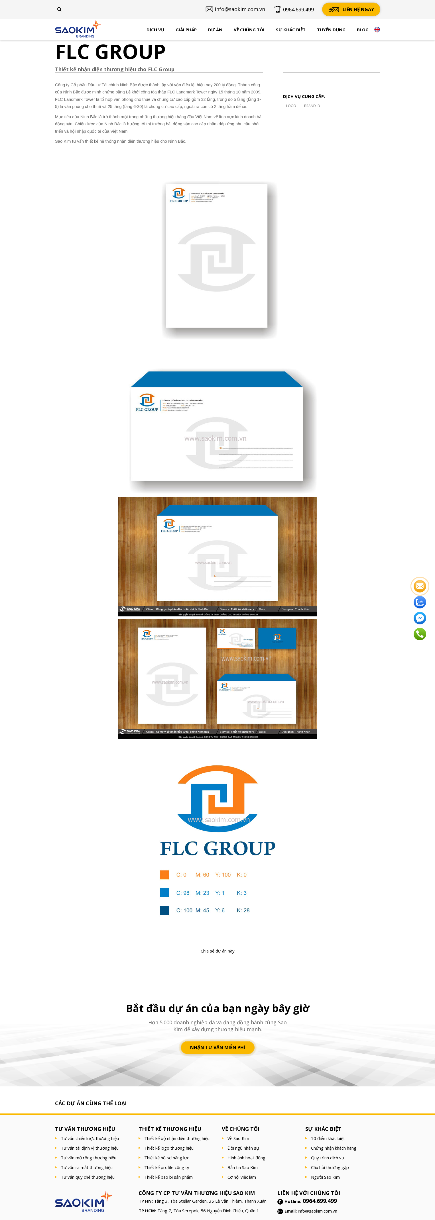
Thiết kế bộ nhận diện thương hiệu (177, 1138)
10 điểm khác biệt (328, 1138)
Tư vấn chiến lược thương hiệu (90, 1138)
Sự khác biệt (291, 29)
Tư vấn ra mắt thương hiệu (87, 1167)
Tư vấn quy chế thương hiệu (88, 1177)
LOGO (291, 105)
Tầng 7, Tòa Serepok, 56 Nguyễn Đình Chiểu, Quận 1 (208, 1210)
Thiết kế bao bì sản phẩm (168, 1177)
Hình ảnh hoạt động (246, 1157)
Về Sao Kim (238, 1138)
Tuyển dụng (331, 29)
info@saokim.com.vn (317, 1211)
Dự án (215, 29)
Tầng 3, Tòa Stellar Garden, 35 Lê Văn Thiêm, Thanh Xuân (210, 1201)
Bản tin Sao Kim (242, 1167)
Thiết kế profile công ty (166, 1167)
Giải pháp (186, 29)
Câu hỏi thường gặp (330, 1167)
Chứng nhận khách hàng (333, 1148)
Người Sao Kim (325, 1177)
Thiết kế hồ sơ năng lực (166, 1157)
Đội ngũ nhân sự (243, 1148)
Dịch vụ (155, 29)
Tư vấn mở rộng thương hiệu (88, 1157)
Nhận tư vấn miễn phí (217, 1047)
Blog (363, 29)
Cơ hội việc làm (241, 1177)
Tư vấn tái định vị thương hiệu (90, 1148)
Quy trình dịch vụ (327, 1157)
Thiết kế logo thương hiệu (169, 1148)
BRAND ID (312, 105)
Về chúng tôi (249, 29)
